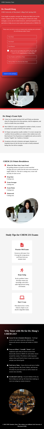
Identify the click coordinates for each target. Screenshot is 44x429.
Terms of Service (23, 53)
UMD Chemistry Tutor (7, 2)
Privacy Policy (32, 53)
